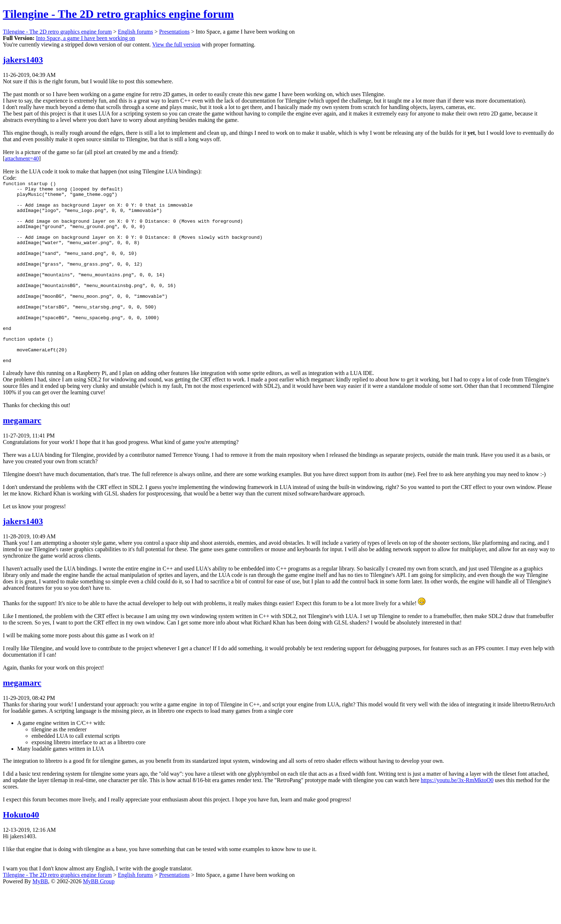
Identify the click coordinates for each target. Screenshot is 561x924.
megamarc (22, 456)
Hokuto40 (21, 851)
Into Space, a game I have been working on (85, 38)
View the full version (176, 44)
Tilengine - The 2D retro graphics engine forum (118, 14)
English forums (135, 32)
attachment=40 (22, 158)
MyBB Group (98, 918)
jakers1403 (23, 59)
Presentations (174, 32)
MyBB (40, 918)
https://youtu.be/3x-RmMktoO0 (457, 817)
